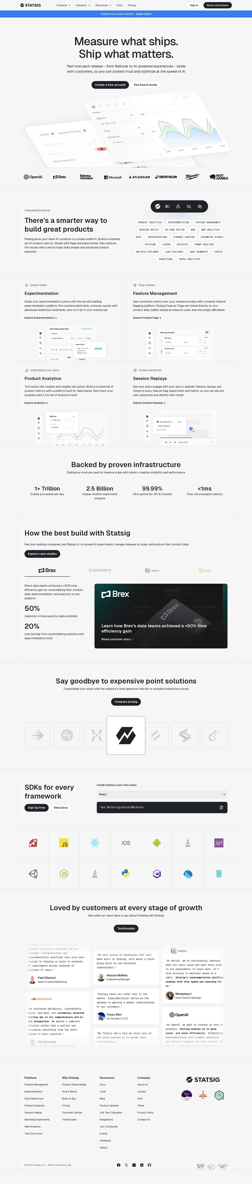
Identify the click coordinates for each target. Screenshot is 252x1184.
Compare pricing (126, 702)
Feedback (105, 1140)
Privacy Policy (145, 1112)
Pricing (132, 5)
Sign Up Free (36, 808)
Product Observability (74, 1084)
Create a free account (110, 85)
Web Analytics (32, 1126)
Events (103, 1133)
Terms (140, 1105)
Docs (120, 5)
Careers (141, 1091)
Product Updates (109, 1105)
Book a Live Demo (217, 5)
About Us (142, 1084)
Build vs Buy (69, 1098)
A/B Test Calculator (111, 1112)
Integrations (106, 1119)
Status (103, 1147)
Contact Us (143, 1119)
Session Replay (33, 1112)
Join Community (109, 1126)
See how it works (145, 85)
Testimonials (126, 928)
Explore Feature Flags (147, 317)
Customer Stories (72, 1112)
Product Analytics (34, 1105)
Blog (102, 1098)
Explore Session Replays (149, 402)
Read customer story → (118, 639)
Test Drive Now (33, 1133)
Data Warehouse (33, 1098)
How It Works (69, 1091)
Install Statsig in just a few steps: (117, 785)
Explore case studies (42, 554)
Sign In (194, 5)
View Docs (61, 808)
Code (103, 1091)
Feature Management (36, 1084)
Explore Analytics (36, 402)
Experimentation (33, 1091)
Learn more (143, 14)
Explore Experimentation (41, 317)
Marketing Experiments (37, 1119)
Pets (140, 1098)
